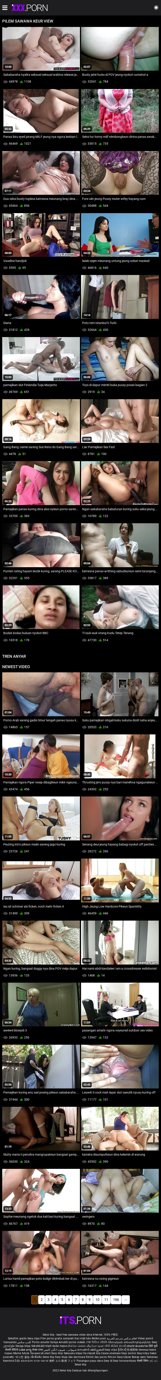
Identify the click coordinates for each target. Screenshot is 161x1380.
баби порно (60, 1346)
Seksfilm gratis (17, 1338)
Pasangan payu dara (90, 1360)
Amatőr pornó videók (72, 1342)
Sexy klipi (57, 1353)
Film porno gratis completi (57, 1338)
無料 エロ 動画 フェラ (62, 1360)
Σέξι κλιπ (21, 1360)
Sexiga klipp (23, 1346)
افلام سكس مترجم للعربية (122, 1338)
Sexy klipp (61, 1357)
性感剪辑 (133, 1349)
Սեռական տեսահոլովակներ (130, 1342)
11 (106, 1300)
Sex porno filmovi (105, 1357)
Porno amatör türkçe (45, 1342)
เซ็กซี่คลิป (36, 1357)
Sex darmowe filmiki (81, 1357)
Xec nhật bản (82, 1338)
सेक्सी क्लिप (143, 1360)
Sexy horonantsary (125, 1360)
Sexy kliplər (124, 1357)
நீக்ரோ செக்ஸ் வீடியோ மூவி (86, 1346)
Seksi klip (49, 1357)
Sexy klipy (143, 1353)
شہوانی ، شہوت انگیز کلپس (61, 1349)
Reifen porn (99, 1338)
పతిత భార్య (25, 1349)
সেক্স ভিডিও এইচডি (96, 1342)
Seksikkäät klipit (41, 1346)
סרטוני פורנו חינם (37, 1360)
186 (116, 1300)
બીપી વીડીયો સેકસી (115, 1346)
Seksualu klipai (73, 1353)
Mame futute (21, 1353)
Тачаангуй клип (40, 1353)
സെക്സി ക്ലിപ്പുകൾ (90, 1349)
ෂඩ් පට (154, 1360)
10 (97, 1300)
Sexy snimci (129, 1353)
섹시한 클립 (22, 1357)
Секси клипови (111, 1353)
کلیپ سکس (24, 1342)
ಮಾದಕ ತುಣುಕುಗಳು (138, 1346)
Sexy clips (33, 1338)
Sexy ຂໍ (108, 1360)
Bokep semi (139, 1357)
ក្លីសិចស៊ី (122, 1349)
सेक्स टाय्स (38, 1349)
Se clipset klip (92, 1353)
